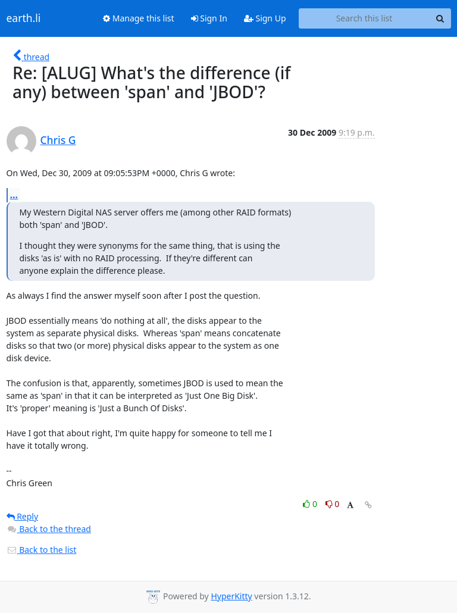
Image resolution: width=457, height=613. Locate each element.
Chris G (58, 140)
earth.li (24, 18)
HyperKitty (231, 596)
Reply (23, 516)
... (14, 194)
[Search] (440, 18)
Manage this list (138, 18)
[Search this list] (364, 18)
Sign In (209, 18)
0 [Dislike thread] (332, 503)
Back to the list (42, 549)
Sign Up (265, 18)
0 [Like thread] (311, 503)
